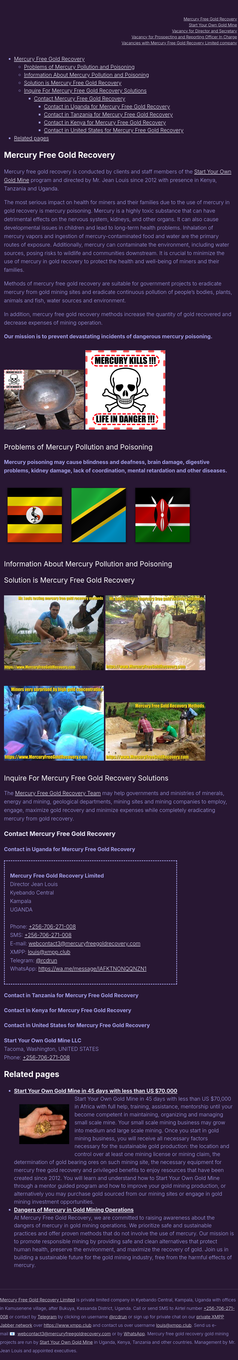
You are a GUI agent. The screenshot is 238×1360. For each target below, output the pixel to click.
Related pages (31, 138)
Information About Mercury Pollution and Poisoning (86, 75)
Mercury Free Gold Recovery (210, 18)
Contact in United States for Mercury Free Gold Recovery (114, 130)
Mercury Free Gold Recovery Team (58, 793)
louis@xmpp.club (49, 952)
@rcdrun (46, 960)
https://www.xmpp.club (67, 1325)
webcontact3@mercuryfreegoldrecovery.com (84, 943)
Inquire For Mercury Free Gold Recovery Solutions (85, 90)
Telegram (47, 1316)
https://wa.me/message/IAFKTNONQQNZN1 (92, 968)
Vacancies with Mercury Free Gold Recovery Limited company (179, 42)
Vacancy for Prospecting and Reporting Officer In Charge (184, 36)
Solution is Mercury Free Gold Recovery (72, 83)
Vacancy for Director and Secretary (204, 30)
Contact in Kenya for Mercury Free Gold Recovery (105, 122)
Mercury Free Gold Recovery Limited (37, 1299)
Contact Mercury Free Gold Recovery (79, 98)
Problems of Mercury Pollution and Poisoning (79, 67)
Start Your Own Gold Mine (213, 24)
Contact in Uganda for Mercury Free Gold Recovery (107, 106)
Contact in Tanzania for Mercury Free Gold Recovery (108, 114)
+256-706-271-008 (52, 926)
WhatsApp (134, 1333)
